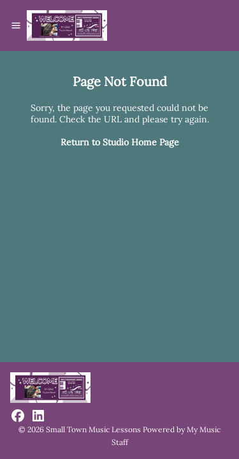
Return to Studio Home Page (120, 142)
